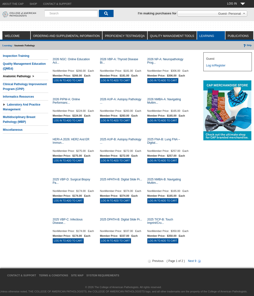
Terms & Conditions (53, 275)
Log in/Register (215, 65)
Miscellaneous (13, 129)
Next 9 (192, 261)
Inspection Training (16, 56)
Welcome (12, 36)
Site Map (77, 275)
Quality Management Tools (172, 36)
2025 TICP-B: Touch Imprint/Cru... (160, 221)
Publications (238, 36)
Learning (207, 36)
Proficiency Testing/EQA (125, 36)
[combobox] (71, 13)
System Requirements (102, 275)
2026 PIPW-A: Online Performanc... (66, 101)
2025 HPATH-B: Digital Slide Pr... (121, 179)
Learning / (7, 45)
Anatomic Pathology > (18, 76)
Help (247, 45)
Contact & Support (21, 275)
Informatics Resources (18, 96)
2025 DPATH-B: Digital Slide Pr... (121, 219)
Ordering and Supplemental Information (66, 36)
